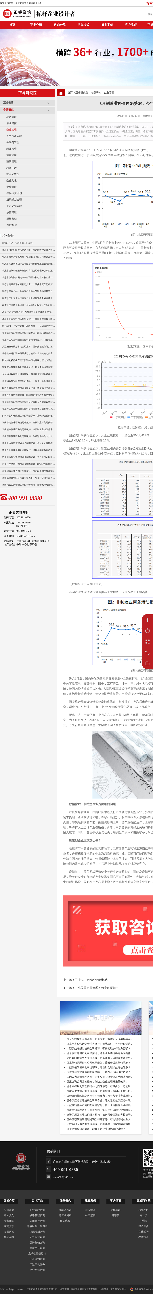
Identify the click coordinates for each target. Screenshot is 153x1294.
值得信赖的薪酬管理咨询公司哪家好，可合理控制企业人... (100, 1119)
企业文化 (11, 180)
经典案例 (90, 1215)
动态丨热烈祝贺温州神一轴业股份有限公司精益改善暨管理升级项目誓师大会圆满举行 (28, 257)
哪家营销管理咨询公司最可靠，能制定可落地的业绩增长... (100, 1110)
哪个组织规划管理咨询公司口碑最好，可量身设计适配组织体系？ (28, 402)
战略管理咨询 (37, 1215)
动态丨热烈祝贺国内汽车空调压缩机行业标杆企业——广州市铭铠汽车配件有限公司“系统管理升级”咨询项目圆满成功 (28, 277)
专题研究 (28, 111)
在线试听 (143, 1231)
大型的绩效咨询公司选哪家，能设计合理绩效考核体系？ (28, 374)
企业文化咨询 (37, 1270)
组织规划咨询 (37, 1231)
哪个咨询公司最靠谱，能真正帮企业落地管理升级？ (96, 1129)
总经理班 (143, 1210)
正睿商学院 (143, 1200)
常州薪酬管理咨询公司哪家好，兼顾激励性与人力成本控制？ (28, 436)
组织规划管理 (14, 199)
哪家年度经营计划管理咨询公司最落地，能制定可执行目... (100, 1091)
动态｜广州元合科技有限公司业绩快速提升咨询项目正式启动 (28, 298)
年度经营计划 (14, 193)
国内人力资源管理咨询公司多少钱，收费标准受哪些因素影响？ (28, 388)
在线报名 (143, 1237)
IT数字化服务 (37, 1264)
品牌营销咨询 (37, 1242)
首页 (70, 92)
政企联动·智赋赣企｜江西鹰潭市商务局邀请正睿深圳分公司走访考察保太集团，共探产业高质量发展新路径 (28, 312)
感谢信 (115, 1215)
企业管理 (11, 129)
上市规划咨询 (37, 1259)
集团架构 (9, 1237)
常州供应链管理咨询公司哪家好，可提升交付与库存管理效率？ (28, 478)
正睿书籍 (28, 104)
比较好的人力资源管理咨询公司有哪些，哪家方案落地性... (100, 1124)
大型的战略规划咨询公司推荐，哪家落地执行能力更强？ (28, 346)
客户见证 (131, 24)
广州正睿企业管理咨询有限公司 (42, 1289)
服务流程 (65, 1220)
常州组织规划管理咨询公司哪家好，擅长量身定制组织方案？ (28, 457)
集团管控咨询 (37, 1220)
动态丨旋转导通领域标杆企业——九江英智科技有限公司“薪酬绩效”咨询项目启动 (28, 319)
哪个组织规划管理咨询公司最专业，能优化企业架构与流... (100, 1039)
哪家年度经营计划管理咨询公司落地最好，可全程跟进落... (100, 1043)
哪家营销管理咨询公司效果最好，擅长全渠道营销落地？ (28, 367)
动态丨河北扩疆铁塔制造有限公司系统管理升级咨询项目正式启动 (28, 250)
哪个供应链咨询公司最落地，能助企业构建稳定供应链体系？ (28, 353)
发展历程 (9, 1231)
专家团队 (9, 1220)
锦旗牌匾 (115, 1210)
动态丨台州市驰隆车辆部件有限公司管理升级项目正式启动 (28, 270)
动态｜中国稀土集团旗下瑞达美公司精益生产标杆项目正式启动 (28, 305)
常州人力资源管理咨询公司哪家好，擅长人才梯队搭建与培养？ (28, 443)
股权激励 (11, 218)
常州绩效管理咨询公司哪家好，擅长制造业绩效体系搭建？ (28, 429)
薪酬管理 (11, 161)
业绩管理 (11, 187)
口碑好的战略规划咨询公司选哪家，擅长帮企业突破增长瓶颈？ (28, 415)
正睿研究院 (81, 92)
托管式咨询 (65, 1215)
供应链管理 (12, 142)
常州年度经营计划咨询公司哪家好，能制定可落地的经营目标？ (28, 464)
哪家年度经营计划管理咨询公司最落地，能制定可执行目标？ (28, 408)
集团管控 (11, 123)
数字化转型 (12, 174)
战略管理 (11, 117)
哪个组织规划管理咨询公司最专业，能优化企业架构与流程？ (28, 332)
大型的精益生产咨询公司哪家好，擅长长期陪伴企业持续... (100, 1105)
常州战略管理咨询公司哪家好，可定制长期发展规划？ (28, 471)
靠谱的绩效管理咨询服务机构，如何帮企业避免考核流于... (100, 1114)
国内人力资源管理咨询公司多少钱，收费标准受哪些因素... (100, 1077)
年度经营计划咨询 (37, 1226)
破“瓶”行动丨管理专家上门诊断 (17, 243)
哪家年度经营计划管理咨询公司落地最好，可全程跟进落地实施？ (28, 339)
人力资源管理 (14, 136)
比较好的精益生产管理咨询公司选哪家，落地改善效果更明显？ (28, 360)
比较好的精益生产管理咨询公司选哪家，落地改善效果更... (100, 1058)
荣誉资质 (9, 1226)
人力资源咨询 (37, 1237)
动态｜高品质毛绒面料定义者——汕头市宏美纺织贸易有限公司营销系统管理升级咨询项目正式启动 (28, 284)
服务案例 (107, 24)
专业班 (143, 1215)
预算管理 (11, 212)
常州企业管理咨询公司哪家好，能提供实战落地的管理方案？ (28, 450)
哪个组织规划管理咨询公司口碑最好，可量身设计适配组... (100, 1086)
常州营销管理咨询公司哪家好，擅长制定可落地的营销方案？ (28, 422)
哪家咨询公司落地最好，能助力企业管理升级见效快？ (28, 395)
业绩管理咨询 (37, 1210)
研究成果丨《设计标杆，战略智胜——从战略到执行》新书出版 (28, 326)
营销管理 (11, 155)
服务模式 (83, 24)
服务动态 (90, 1210)
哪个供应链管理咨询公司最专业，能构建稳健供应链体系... (100, 1100)
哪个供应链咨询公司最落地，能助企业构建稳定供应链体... (100, 1053)
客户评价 (143, 1226)
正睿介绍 (9, 1200)
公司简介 (9, 1210)
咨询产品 (60, 24)
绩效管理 (11, 148)
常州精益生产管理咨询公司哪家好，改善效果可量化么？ (28, 484)
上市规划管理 (14, 206)
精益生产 (11, 167)
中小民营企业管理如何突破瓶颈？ (97, 987)
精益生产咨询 (37, 1248)
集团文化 (9, 1215)
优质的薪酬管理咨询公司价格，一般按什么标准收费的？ (28, 381)
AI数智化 (11, 225)
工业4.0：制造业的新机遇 (91, 979)
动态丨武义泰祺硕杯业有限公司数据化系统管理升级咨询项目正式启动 (28, 263)
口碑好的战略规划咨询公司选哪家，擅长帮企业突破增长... (100, 1095)
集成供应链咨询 (37, 1253)
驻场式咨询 (65, 1210)
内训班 (143, 1220)
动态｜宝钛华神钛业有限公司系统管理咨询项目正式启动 (28, 291)
